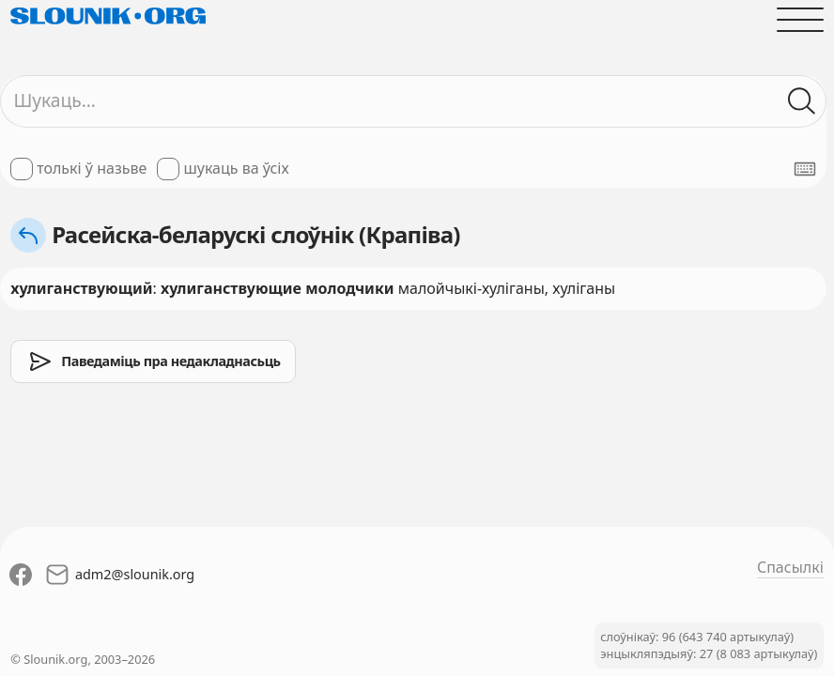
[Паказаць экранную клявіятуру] (805, 169)
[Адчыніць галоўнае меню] (800, 19)
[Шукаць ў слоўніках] (802, 101)
